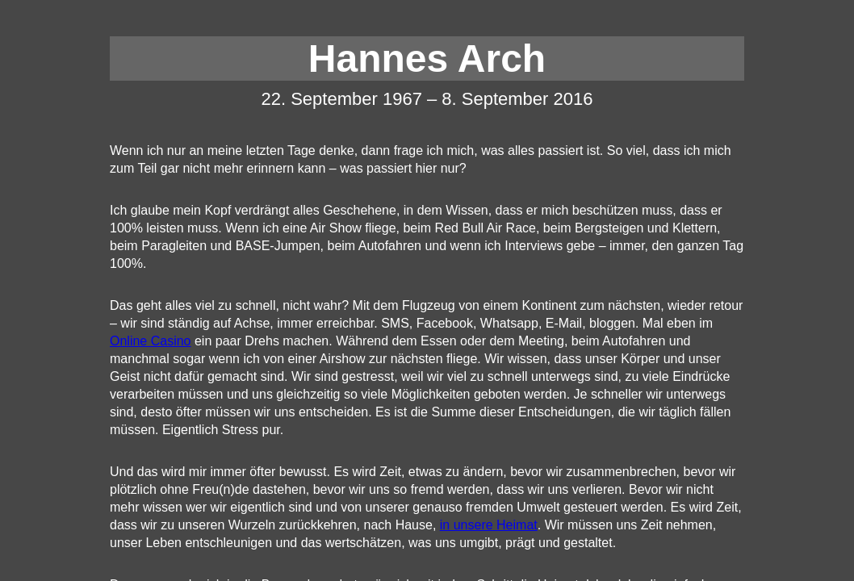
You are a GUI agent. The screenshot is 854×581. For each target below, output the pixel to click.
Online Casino (150, 341)
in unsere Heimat (489, 525)
